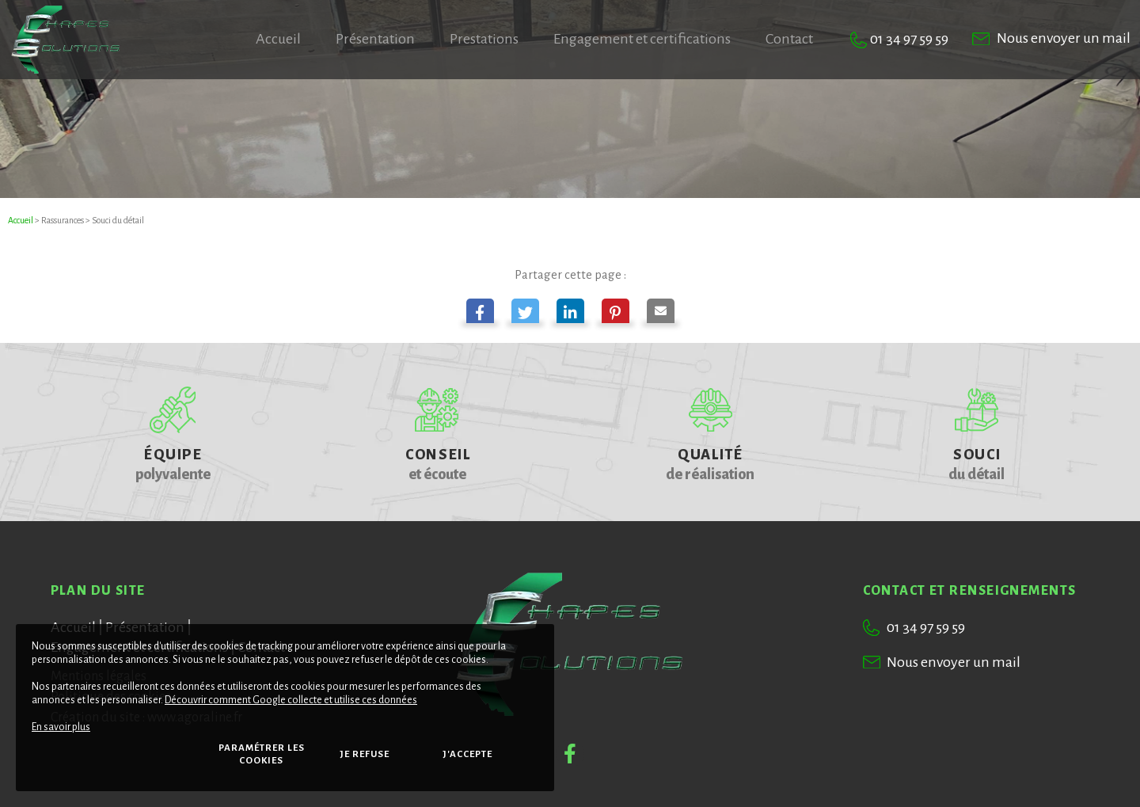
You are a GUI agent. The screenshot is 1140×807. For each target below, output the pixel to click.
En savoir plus (61, 727)
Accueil (20, 220)
